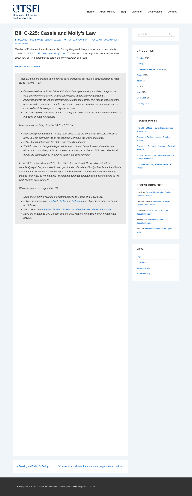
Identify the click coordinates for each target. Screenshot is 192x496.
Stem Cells (141, 98)
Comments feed (143, 268)
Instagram (77, 201)
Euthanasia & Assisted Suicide (150, 69)
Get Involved (154, 11)
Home (90, 11)
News (139, 92)
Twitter (63, 201)
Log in (139, 256)
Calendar (137, 11)
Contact (172, 11)
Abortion (82, 40)
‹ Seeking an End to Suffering (33, 466)
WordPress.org (143, 274)
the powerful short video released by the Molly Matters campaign (76, 209)
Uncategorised (143, 103)
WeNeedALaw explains (27, 66)
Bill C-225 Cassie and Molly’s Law (48, 53)
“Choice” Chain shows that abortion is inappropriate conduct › (90, 466)
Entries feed (142, 262)
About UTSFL (107, 11)
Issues (139, 81)
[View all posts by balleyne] (21, 40)
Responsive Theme (86, 486)
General (140, 75)
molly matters (111, 40)
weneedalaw (21, 43)
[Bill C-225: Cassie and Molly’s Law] (52, 40)
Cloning (140, 63)
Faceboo (52, 201)
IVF (138, 86)
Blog (123, 11)
